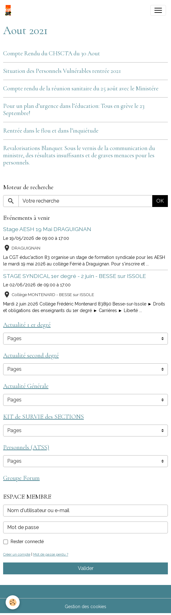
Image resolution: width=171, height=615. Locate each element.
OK (160, 201)
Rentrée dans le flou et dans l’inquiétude (50, 130)
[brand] (9, 10)
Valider (85, 568)
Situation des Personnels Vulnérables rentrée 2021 (62, 71)
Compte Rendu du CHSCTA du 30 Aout (51, 53)
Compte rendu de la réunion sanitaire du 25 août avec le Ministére (80, 88)
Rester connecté (27, 541)
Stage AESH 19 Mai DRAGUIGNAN (47, 229)
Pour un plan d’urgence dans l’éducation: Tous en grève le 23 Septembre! (73, 109)
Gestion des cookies (85, 606)
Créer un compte (16, 554)
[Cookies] (13, 602)
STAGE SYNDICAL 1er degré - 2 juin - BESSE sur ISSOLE (74, 276)
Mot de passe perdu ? (50, 554)
